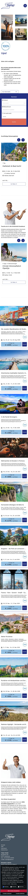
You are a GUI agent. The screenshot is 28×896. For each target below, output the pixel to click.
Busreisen (14, 97)
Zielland (5, 100)
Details (24, 344)
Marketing (21, 886)
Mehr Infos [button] (14, 884)
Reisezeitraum (6, 106)
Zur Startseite (9, 91)
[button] (18, 140)
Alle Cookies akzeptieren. (14, 890)
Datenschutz (4, 850)
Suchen (14, 122)
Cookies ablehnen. (20, 893)
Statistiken (14, 886)
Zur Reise (14, 184)
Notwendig (6, 886)
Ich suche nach (6, 113)
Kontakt (3, 845)
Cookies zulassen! (7, 893)
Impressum (4, 848)
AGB (2, 846)
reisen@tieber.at (9, 859)
